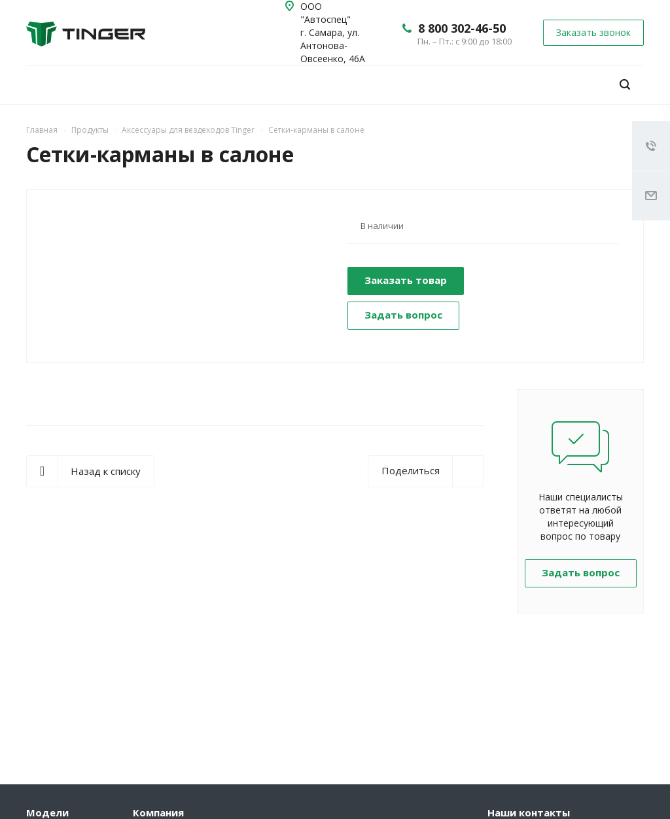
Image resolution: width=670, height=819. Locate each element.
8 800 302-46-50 (462, 28)
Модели (47, 812)
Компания (158, 812)
